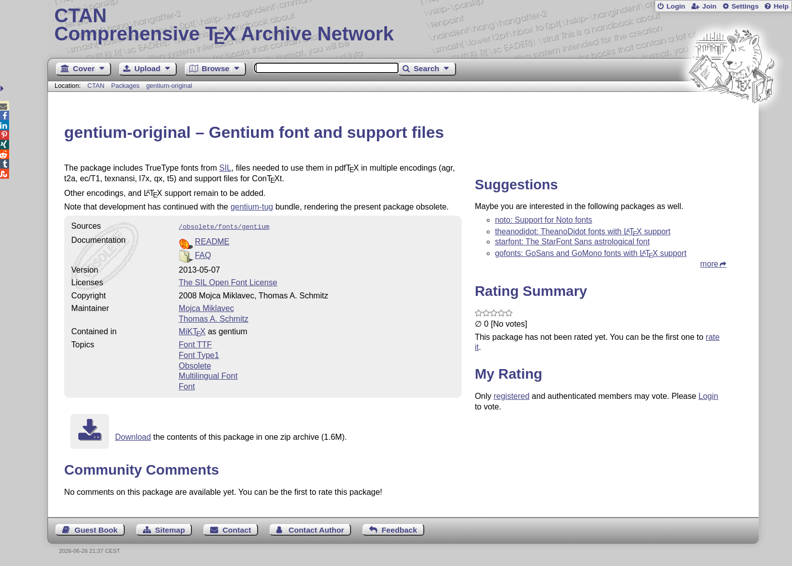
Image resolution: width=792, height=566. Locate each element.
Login (675, 6)
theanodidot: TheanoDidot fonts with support (583, 231)
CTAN (96, 85)
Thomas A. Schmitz (214, 318)
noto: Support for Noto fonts (543, 220)
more (709, 264)
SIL (225, 168)
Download (133, 436)
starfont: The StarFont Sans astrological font (572, 241)
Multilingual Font (208, 375)
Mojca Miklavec (206, 307)
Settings (745, 6)
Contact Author (316, 529)
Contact (237, 529)
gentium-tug (251, 206)
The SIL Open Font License (228, 281)
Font (187, 385)
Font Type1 (199, 354)
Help (781, 6)
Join (709, 6)
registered (511, 396)
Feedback (399, 529)
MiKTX (192, 330)
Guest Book (96, 529)
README (212, 240)
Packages (126, 85)
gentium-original (169, 85)
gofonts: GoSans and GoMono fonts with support (590, 253)
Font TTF (195, 343)
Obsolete (195, 365)
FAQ (203, 254)
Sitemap (170, 529)
